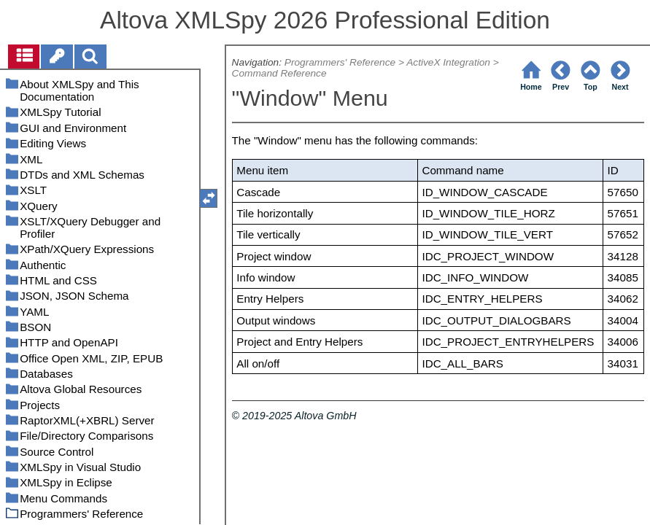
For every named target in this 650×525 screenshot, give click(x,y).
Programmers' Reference (340, 62)
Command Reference (279, 73)
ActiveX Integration (448, 62)
